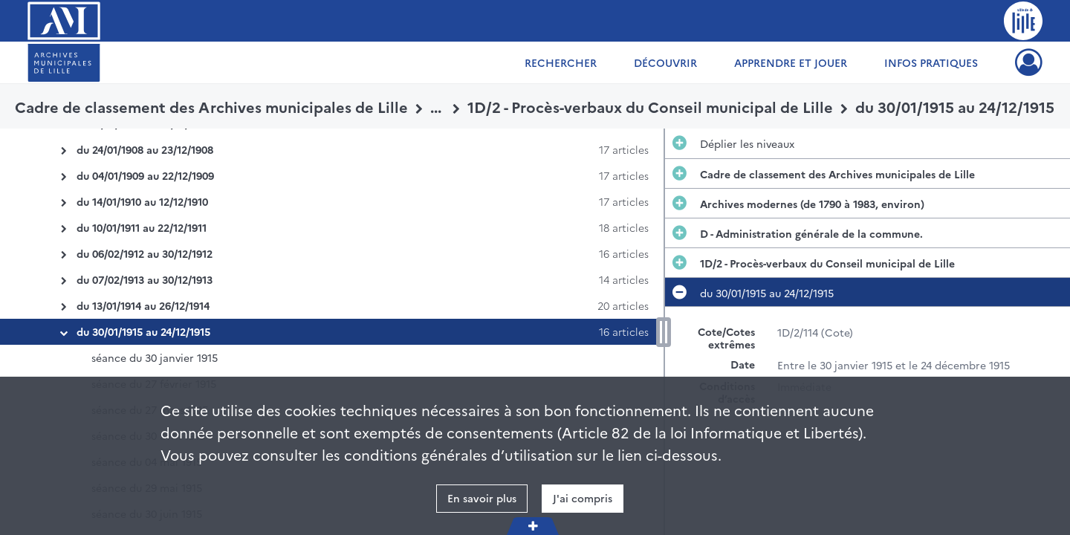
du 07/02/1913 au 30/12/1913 (145, 279)
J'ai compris (582, 497)
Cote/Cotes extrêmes (726, 338)
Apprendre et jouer (790, 62)
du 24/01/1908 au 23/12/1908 (145, 149)
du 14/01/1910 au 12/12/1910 (142, 201)
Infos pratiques (931, 62)
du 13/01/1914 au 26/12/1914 (143, 305)
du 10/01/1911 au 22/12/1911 (142, 227)
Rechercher (561, 62)
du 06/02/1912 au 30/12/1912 (145, 253)
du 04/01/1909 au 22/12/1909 (145, 175)
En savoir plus (481, 497)
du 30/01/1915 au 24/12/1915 (143, 331)
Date (742, 365)
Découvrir (665, 62)
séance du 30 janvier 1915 (154, 357)
